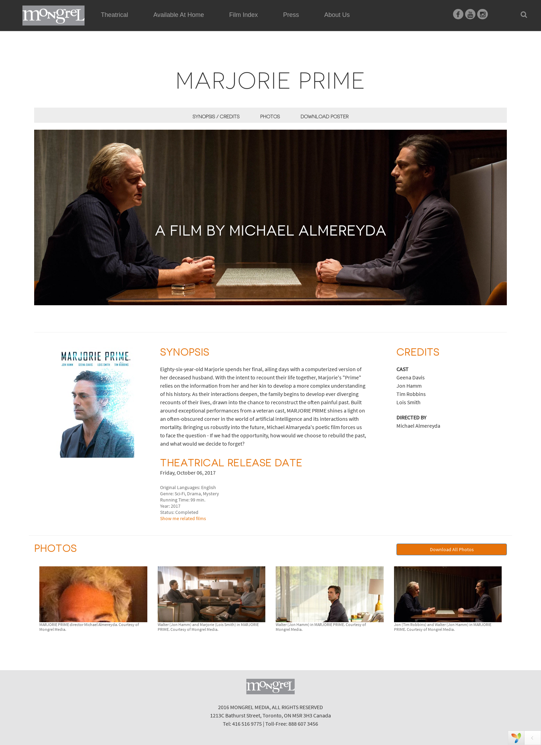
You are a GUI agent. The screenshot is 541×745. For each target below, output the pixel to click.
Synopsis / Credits (216, 116)
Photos (270, 116)
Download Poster (324, 116)
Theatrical (114, 14)
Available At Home (178, 22)
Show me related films (183, 518)
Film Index (243, 14)
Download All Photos (452, 549)
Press (291, 14)
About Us (337, 14)
